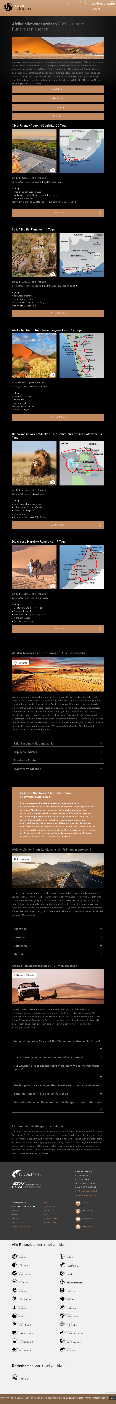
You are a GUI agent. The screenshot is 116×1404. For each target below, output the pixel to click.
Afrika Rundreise (44, 823)
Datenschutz (49, 1206)
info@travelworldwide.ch (86, 1191)
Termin (15, 1214)
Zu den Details (76, 213)
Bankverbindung (51, 1218)
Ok (112, 1398)
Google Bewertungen (21, 1226)
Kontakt (15, 1210)
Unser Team (17, 1222)
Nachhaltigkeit (50, 1222)
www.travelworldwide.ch (86, 1195)
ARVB (46, 1202)
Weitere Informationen (96, 1398)
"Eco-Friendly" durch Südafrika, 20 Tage (39, 125)
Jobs (46, 1214)
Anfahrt (15, 1218)
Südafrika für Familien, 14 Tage (33, 229)
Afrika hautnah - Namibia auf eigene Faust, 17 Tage (47, 330)
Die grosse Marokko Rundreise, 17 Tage (39, 541)
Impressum (49, 1210)
